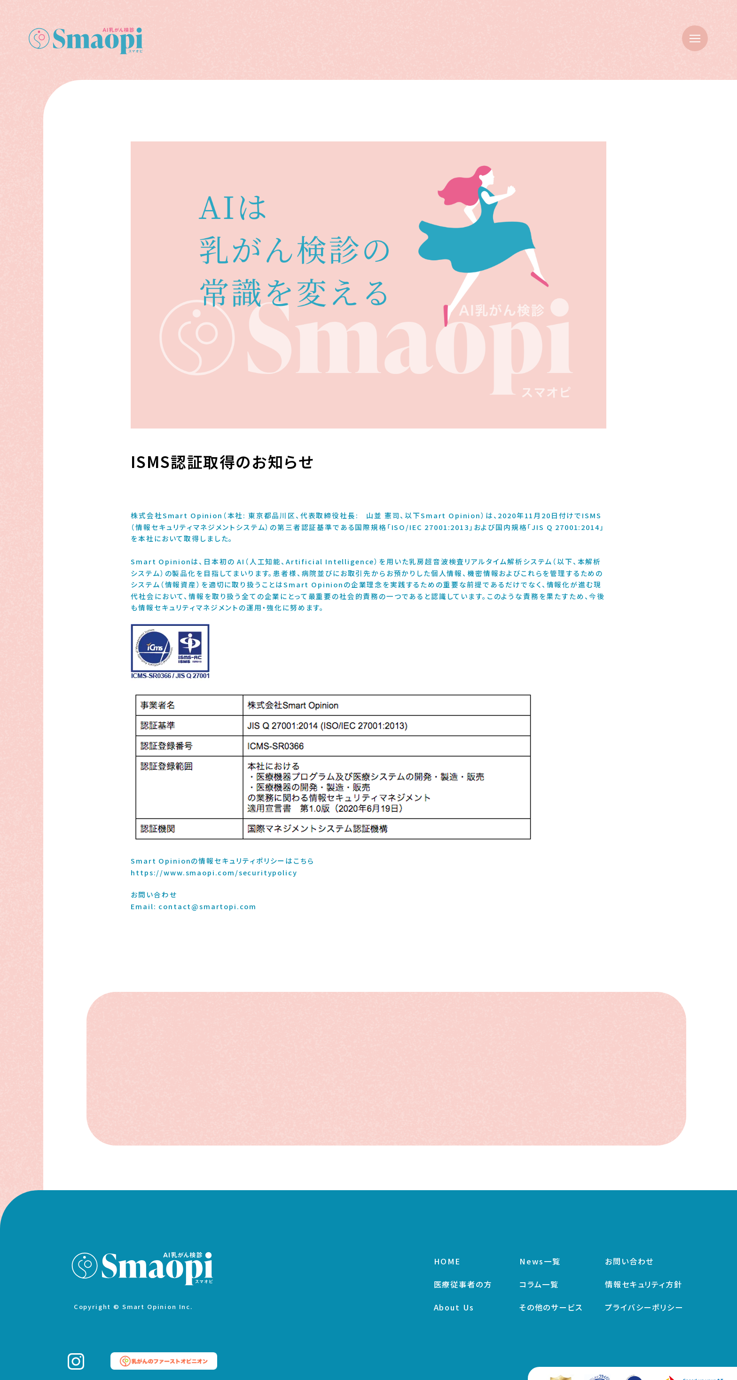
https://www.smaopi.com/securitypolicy (214, 872)
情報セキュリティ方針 (643, 1270)
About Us (454, 1293)
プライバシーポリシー (644, 1293)
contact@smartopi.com (207, 906)
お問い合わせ (629, 1247)
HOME (447, 1247)
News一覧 (540, 1247)
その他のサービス (551, 1293)
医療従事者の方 (463, 1270)
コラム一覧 (539, 1270)
